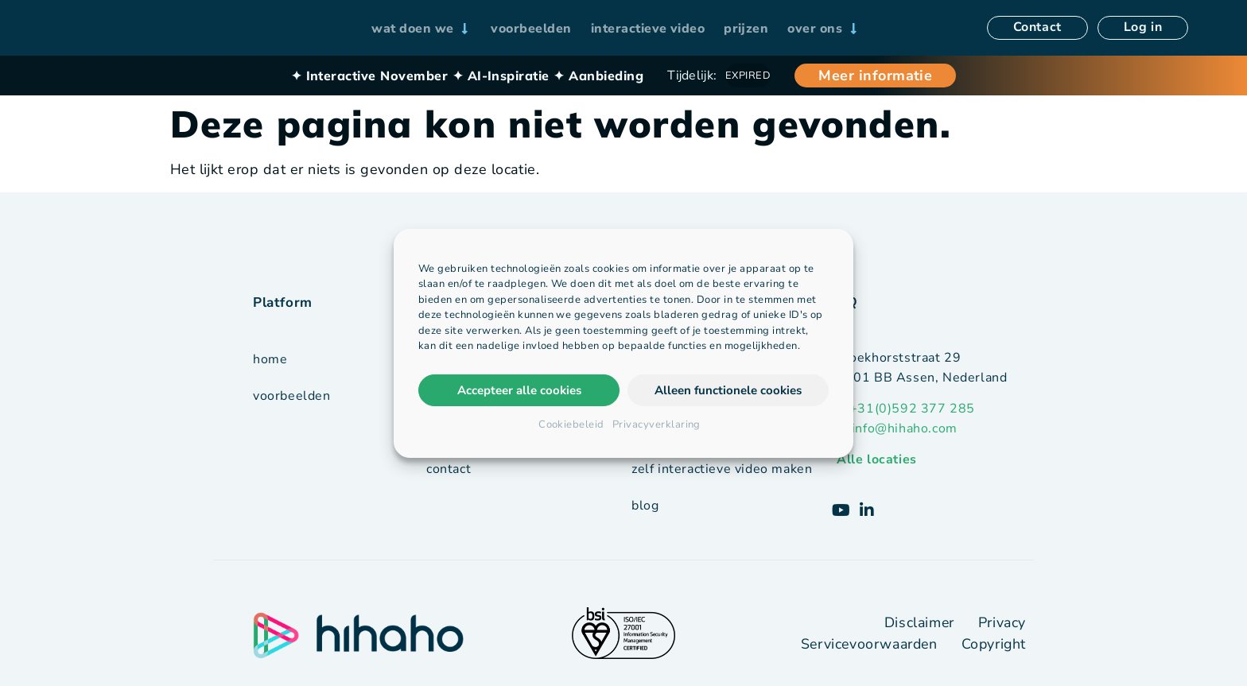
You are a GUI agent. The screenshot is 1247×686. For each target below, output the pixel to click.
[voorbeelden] (531, 28)
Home (270, 359)
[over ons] (823, 28)
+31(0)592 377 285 (912, 408)
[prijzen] (746, 28)
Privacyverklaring (656, 424)
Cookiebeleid (571, 424)
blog (644, 505)
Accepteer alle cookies (519, 390)
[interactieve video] (648, 28)
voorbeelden (292, 396)
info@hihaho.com (905, 428)
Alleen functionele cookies (728, 390)
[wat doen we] (421, 28)
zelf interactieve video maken (721, 468)
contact (448, 469)
